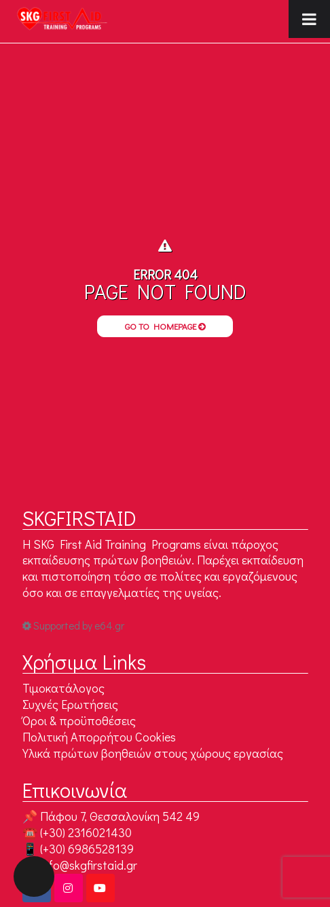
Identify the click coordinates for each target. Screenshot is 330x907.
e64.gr (109, 625)
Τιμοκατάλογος (63, 688)
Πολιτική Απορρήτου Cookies (99, 737)
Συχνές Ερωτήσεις (70, 704)
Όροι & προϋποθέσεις (79, 720)
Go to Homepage (165, 326)
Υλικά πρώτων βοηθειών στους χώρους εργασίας (152, 753)
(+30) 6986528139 (87, 849)
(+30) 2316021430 (86, 832)
